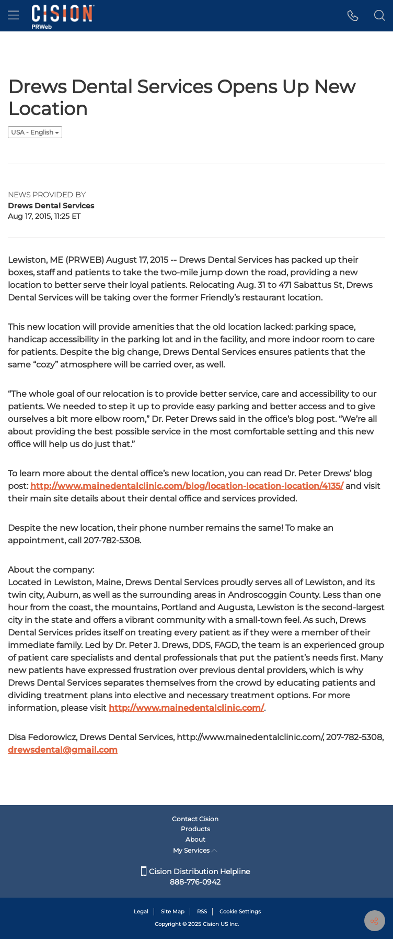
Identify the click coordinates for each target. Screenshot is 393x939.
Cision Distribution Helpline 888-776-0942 (195, 877)
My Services (195, 850)
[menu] (13, 15)
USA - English (35, 132)
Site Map (172, 911)
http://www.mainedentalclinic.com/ (186, 708)
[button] (353, 15)
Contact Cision (195, 819)
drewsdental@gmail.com (63, 750)
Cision (211, 924)
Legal (141, 911)
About (195, 839)
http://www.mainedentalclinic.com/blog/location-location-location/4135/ (186, 486)
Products (195, 829)
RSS (202, 911)
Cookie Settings (240, 911)
